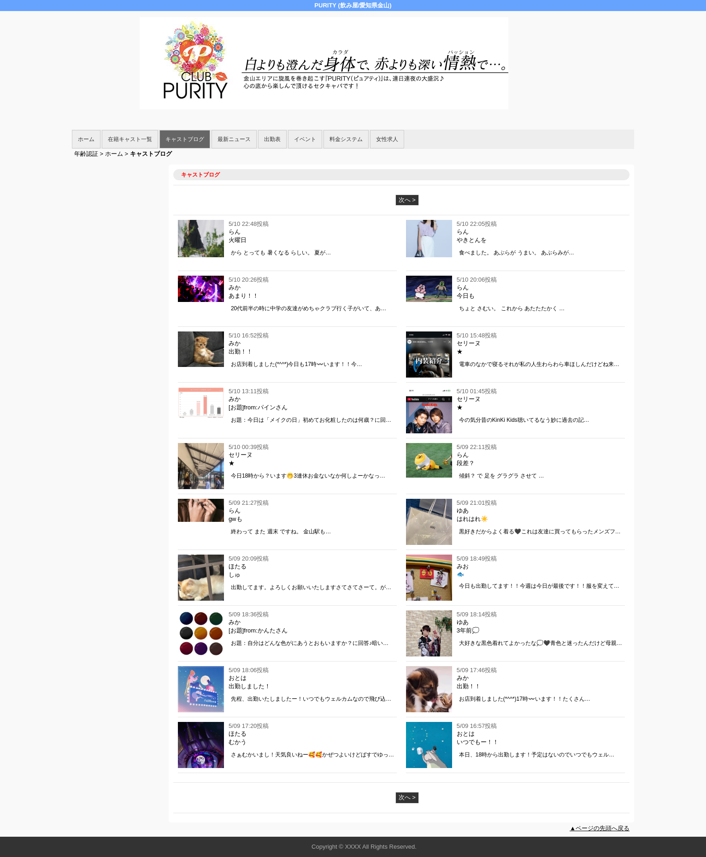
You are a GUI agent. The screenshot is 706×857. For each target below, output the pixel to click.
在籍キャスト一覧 (130, 139)
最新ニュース (234, 139)
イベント (305, 139)
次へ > (407, 199)
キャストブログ (184, 139)
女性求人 (387, 139)
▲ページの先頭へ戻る (600, 828)
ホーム (86, 139)
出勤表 (272, 139)
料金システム (346, 139)
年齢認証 (86, 153)
